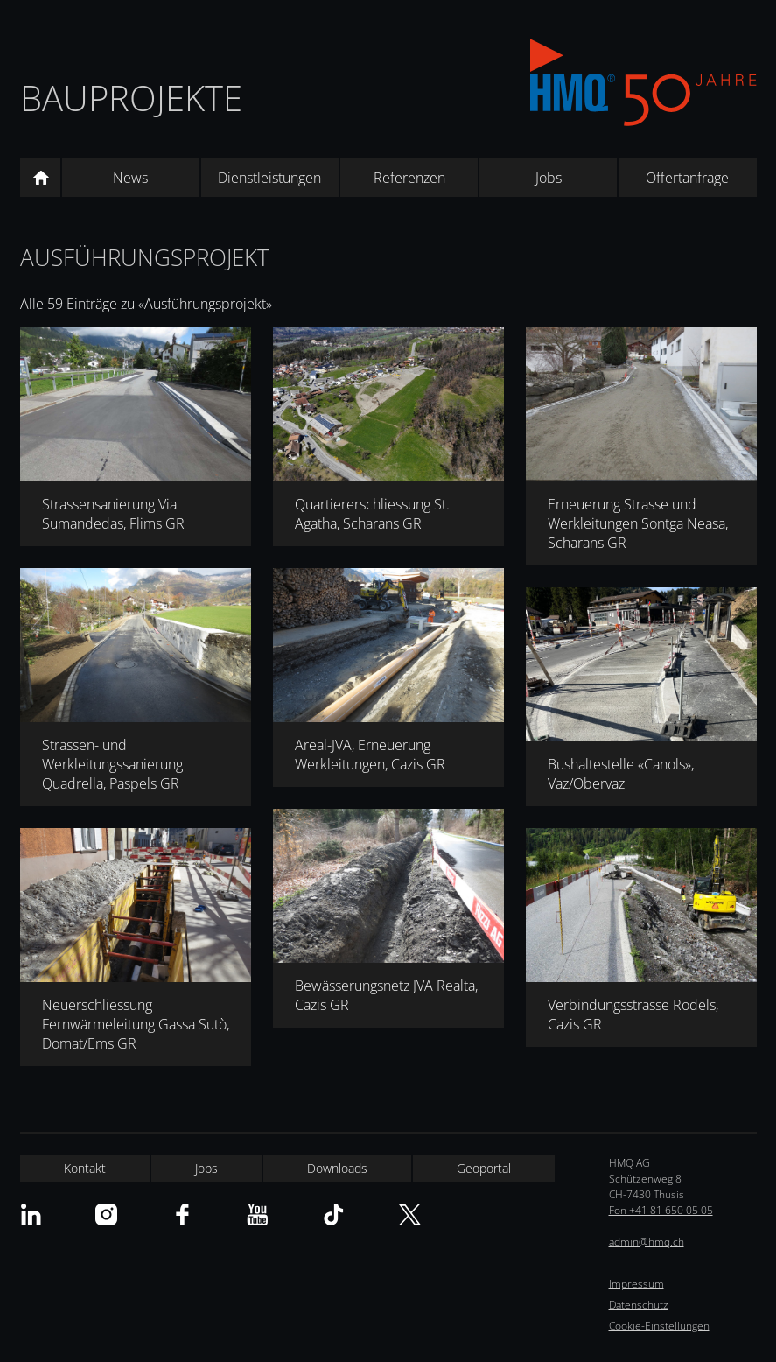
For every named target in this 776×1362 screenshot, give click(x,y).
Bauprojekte (131, 98)
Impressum (636, 1283)
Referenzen (409, 177)
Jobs (548, 177)
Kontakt (85, 1168)
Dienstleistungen (269, 177)
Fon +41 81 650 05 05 (661, 1210)
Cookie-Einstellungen (659, 1325)
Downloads (337, 1168)
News (130, 177)
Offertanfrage (687, 177)
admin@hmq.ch (646, 1241)
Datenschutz (638, 1304)
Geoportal (484, 1168)
